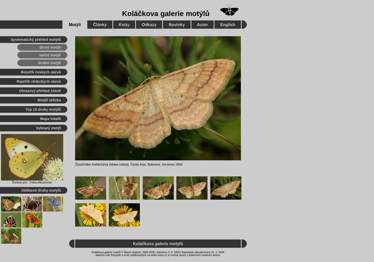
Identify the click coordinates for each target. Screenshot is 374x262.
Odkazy (149, 25)
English (227, 25)
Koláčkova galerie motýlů (166, 14)
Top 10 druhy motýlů (43, 109)
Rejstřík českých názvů (41, 72)
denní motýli (50, 47)
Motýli (75, 25)
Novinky (177, 25)
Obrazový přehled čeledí (40, 91)
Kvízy (124, 25)
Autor (202, 25)
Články (99, 25)
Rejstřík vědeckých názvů (39, 81)
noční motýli (50, 55)
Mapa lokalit (50, 119)
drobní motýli (49, 63)
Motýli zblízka (49, 100)
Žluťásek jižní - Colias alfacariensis (32, 182)
